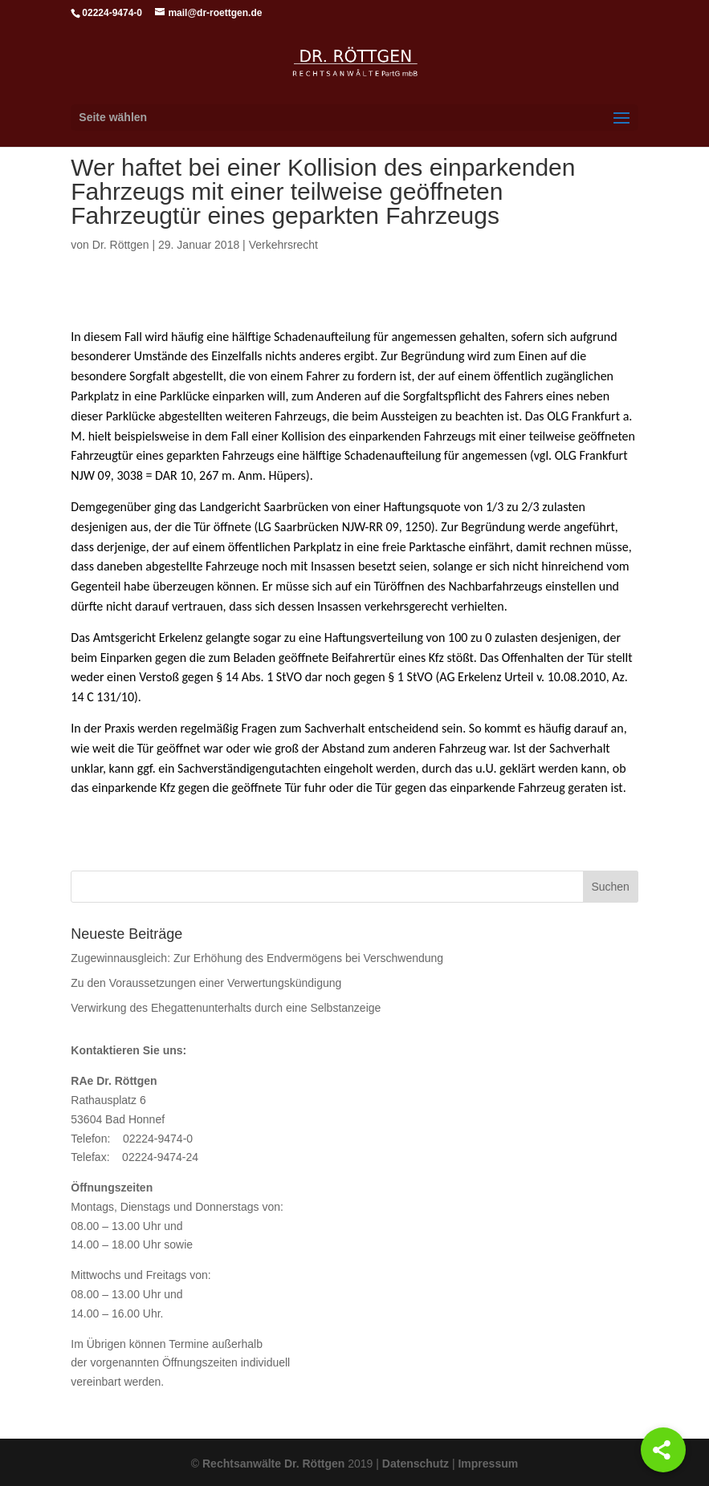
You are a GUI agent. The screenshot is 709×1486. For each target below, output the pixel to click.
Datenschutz (415, 1463)
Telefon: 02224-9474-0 (132, 1138)
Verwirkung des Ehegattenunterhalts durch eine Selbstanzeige (226, 1007)
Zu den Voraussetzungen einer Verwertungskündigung (206, 982)
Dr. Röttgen (120, 244)
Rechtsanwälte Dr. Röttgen (273, 1463)
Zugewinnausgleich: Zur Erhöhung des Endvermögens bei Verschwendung (257, 958)
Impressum (488, 1463)
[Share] (663, 1449)
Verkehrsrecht (283, 244)
